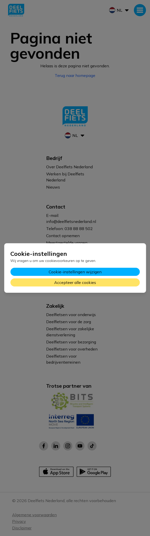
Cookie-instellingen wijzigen (75, 271)
